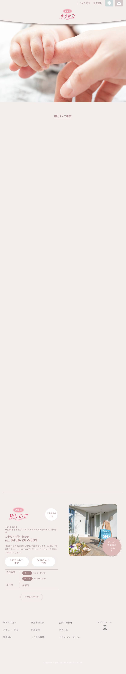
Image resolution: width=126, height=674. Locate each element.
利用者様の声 (37, 622)
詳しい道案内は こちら (111, 547)
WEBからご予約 (43, 561)
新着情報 (97, 3)
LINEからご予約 (16, 561)
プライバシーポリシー (70, 637)
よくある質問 (83, 3)
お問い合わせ (65, 622)
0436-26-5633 (24, 540)
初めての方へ (10, 622)
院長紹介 (7, 637)
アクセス (63, 630)
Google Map (31, 597)
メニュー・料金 (11, 630)
